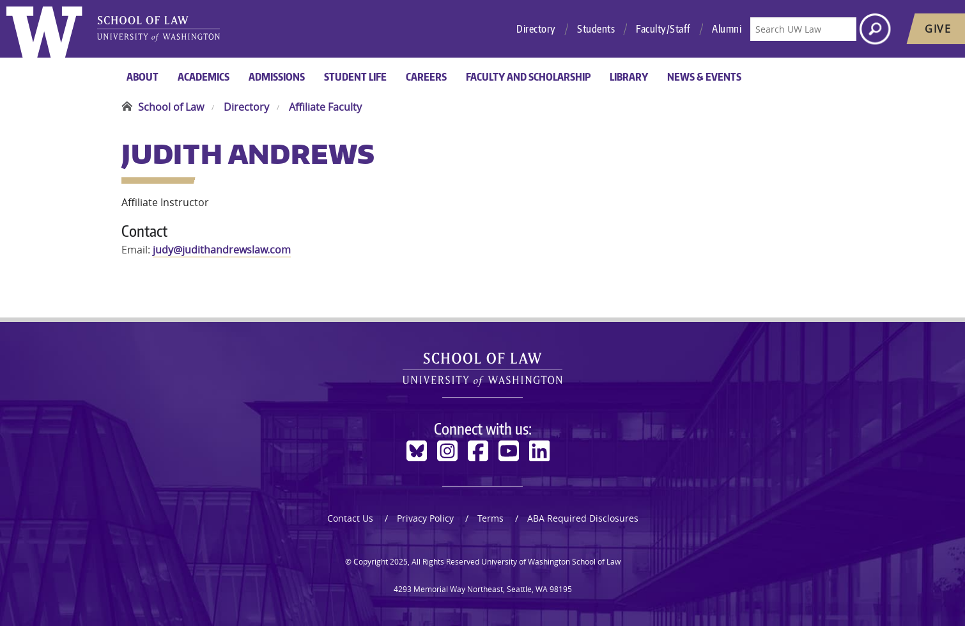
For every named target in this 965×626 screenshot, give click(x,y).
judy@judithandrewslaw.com (222, 250)
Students (596, 28)
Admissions (277, 76)
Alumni (726, 28)
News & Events (704, 76)
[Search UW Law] (803, 29)
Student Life (355, 76)
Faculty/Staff (663, 28)
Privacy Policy (425, 518)
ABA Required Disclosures (582, 518)
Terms (490, 518)
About (142, 76)
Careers (426, 76)
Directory (536, 28)
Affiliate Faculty (325, 107)
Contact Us (350, 518)
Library (629, 76)
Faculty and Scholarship (528, 76)
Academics (203, 76)
